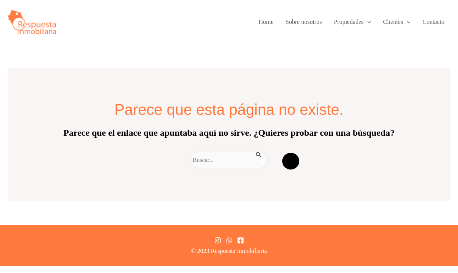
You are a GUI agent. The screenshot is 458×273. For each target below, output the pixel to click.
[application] (367, 22)
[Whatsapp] (229, 240)
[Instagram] (217, 240)
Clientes (396, 22)
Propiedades (352, 22)
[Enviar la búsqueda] (259, 154)
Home (266, 22)
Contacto (433, 22)
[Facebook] (240, 240)
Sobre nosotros (304, 22)
